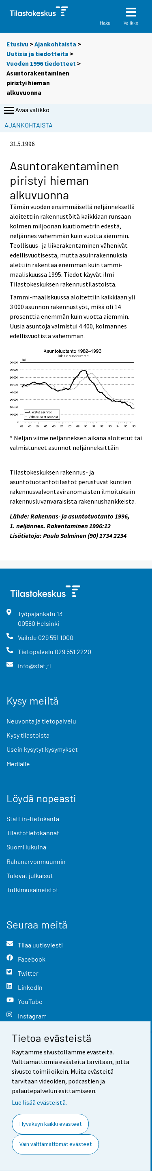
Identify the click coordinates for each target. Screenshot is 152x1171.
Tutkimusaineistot (32, 889)
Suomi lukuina (26, 847)
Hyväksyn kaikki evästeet (50, 1123)
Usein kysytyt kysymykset (42, 749)
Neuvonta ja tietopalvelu (41, 721)
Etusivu (17, 44)
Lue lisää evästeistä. (39, 1102)
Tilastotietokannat (32, 832)
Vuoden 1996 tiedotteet (41, 63)
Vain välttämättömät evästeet (55, 1144)
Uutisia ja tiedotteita (37, 54)
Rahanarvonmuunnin (36, 861)
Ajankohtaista (55, 44)
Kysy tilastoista (27, 735)
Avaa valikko (25, 110)
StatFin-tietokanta (32, 818)
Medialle (18, 763)
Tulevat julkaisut (29, 875)
